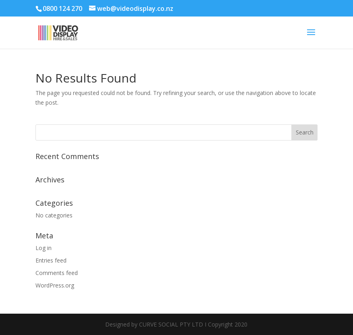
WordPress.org (54, 285)
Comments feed (56, 273)
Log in (43, 248)
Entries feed (50, 260)
